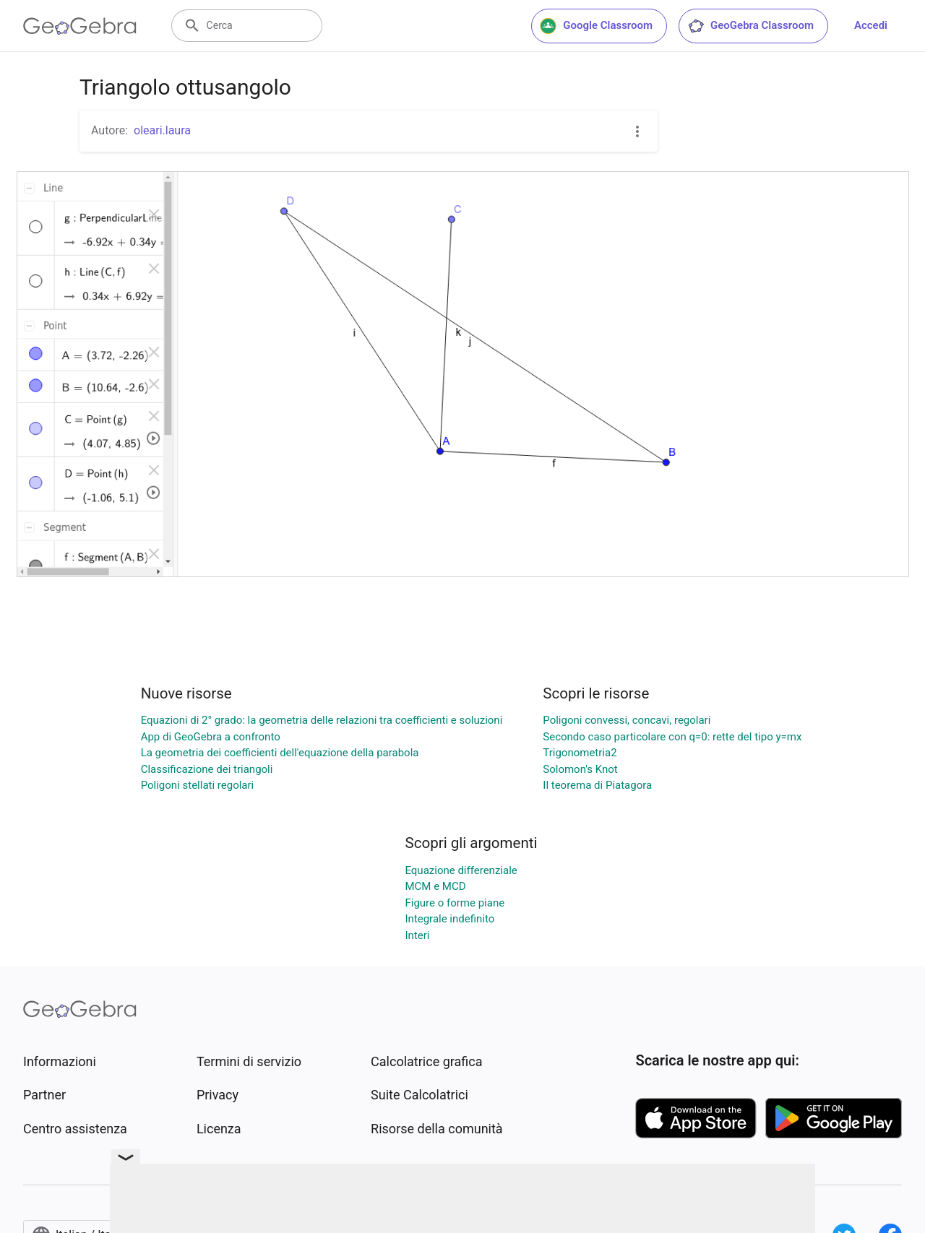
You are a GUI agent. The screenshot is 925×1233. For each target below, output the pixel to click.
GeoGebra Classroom (750, 26)
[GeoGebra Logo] (80, 26)
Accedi (870, 25)
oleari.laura (162, 130)
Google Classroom (596, 26)
